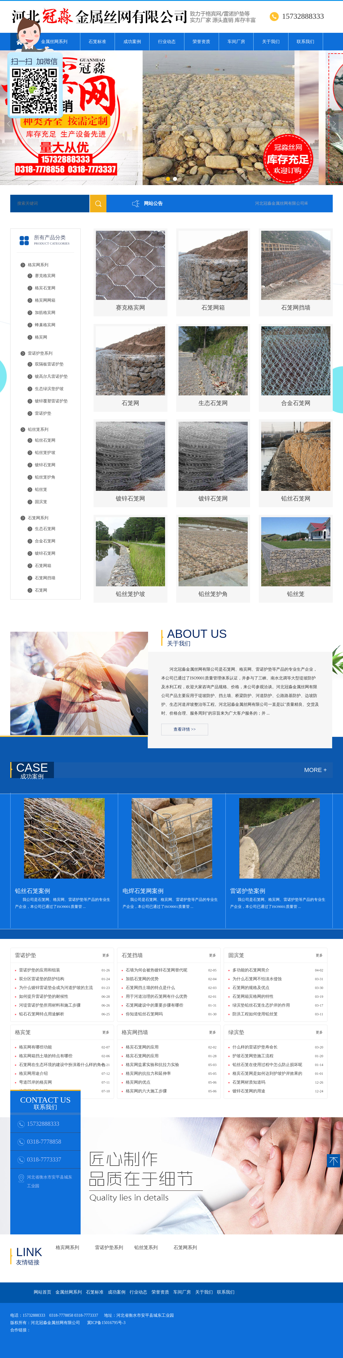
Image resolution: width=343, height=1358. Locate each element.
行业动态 (167, 41)
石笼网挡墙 (45, 578)
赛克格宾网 (45, 276)
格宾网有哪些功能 (36, 1047)
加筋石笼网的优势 (143, 979)
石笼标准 (97, 41)
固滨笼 (41, 502)
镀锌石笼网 (45, 465)
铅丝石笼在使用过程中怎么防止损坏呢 (267, 1065)
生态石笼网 (45, 529)
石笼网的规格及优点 (251, 987)
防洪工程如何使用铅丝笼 (255, 1014)
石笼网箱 (43, 565)
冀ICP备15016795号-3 (106, 1323)
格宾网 (41, 337)
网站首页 (42, 1292)
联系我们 (305, 41)
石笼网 (41, 590)
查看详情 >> (185, 729)
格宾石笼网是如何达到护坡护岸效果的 (267, 1073)
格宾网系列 (38, 265)
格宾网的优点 (139, 1082)
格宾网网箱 (45, 300)
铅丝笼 (41, 489)
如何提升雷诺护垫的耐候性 (44, 996)
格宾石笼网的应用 (143, 1047)
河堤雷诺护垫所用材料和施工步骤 (50, 1005)
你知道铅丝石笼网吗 (145, 1014)
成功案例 (132, 41)
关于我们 (271, 41)
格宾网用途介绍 (34, 1073)
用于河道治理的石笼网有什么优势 (157, 996)
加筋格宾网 (45, 312)
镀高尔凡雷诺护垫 (51, 376)
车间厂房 (236, 41)
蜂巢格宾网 (45, 325)
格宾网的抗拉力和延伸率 (149, 1073)
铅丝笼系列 (38, 429)
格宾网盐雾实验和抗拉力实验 (153, 1065)
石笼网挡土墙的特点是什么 (151, 987)
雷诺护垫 (43, 413)
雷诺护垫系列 (40, 353)
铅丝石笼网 (45, 440)
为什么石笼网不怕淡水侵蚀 (258, 979)
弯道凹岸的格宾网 (36, 1082)
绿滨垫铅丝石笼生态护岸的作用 (261, 1005)
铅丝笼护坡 (45, 452)
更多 (105, 955)
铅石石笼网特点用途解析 (42, 1014)
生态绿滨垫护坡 (49, 389)
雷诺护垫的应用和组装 (40, 970)
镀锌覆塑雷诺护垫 (51, 401)
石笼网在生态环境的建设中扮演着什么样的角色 (60, 1065)
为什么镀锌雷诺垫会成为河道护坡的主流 (56, 987)
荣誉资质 (201, 41)
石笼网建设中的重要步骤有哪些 (155, 1005)
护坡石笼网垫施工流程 (253, 1056)
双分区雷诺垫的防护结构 (41, 979)
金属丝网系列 (68, 1292)
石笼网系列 (38, 518)
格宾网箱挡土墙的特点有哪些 (46, 1056)
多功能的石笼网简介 (251, 970)
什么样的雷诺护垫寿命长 (255, 1047)
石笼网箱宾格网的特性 (253, 996)
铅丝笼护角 (45, 477)
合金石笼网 (45, 541)
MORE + (315, 770)
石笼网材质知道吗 (249, 1082)
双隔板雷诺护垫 (49, 364)
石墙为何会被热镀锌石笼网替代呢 (157, 970)
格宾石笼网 (45, 288)
